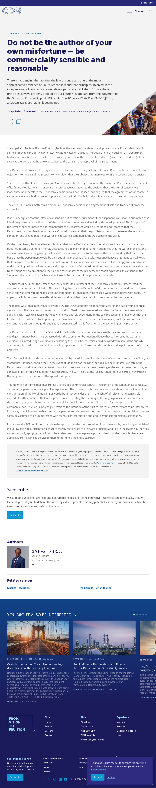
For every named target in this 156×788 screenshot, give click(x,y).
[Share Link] (11, 123)
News (120, 735)
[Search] (151, 11)
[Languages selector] (146, 3)
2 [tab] (137, 626)
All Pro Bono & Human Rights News (26, 35)
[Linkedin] (60, 779)
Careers (49, 731)
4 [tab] (143, 626)
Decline (111, 777)
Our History (87, 726)
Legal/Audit (48, 763)
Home (48, 722)
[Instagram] (54, 779)
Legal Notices (85, 758)
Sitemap (46, 772)
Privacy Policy (85, 763)
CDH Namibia (88, 735)
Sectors (121, 722)
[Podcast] (70, 779)
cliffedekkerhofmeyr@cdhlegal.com (32, 470)
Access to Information (53, 758)
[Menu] (135, 11)
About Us (85, 722)
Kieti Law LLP (88, 731)
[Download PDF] (18, 123)
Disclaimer (47, 767)
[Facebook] (43, 779)
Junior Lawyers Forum (92, 739)
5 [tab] (146, 626)
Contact (49, 735)
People (48, 726)
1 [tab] (134, 626)
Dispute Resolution (18, 587)
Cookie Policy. (98, 769)
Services (121, 726)
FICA (81, 767)
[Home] (11, 11)
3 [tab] (140, 626)
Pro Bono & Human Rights (95, 587)
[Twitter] (49, 779)
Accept (98, 777)
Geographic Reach (126, 731)
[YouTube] (65, 779)
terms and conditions (107, 463)
